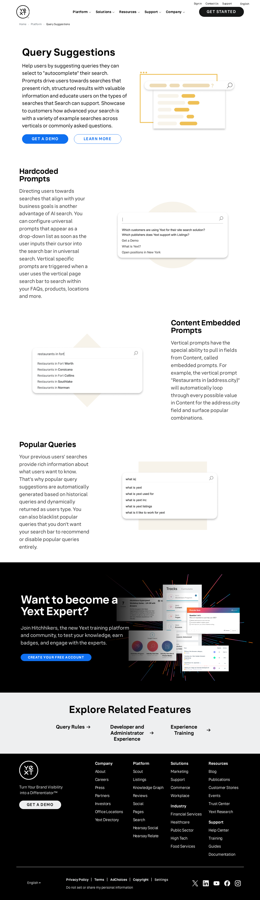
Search (139, 820)
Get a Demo (45, 138)
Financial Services (186, 814)
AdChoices (118, 880)
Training (216, 838)
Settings (161, 880)
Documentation (222, 854)
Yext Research (221, 812)
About (100, 771)
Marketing (179, 771)
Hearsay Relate (146, 836)
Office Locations (109, 812)
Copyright (141, 880)
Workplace (180, 795)
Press (100, 787)
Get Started (221, 11)
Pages (138, 812)
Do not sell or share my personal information (99, 887)
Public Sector (182, 830)
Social (138, 803)
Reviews (140, 795)
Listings (139, 779)
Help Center (219, 830)
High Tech (179, 838)
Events (214, 795)
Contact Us (212, 3)
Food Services (183, 846)
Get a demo (40, 804)
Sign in (197, 3)
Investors (103, 803)
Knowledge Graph (148, 787)
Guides (215, 846)
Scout (138, 771)
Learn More (98, 138)
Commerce (180, 787)
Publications (219, 779)
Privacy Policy (77, 880)
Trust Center (219, 803)
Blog (212, 771)
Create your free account (56, 657)
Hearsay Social (145, 828)
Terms (99, 880)
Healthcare (180, 822)
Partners (102, 795)
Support (227, 3)
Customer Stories (223, 787)
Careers (102, 779)
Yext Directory (107, 820)
